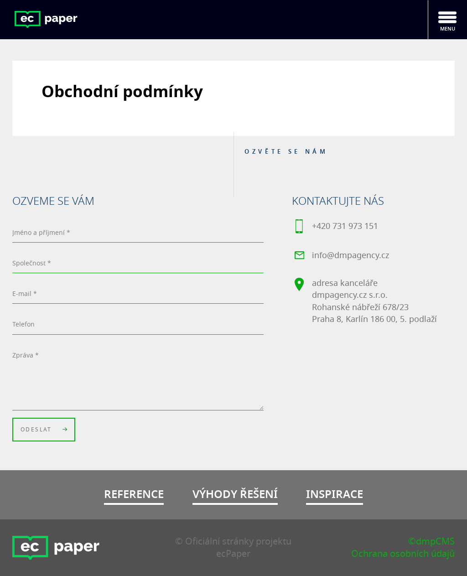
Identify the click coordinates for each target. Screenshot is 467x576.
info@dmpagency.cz (340, 257)
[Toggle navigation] (447, 19)
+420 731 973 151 (335, 228)
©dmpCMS (431, 541)
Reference (134, 495)
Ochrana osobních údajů (403, 554)
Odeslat (44, 431)
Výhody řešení (235, 495)
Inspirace (334, 495)
